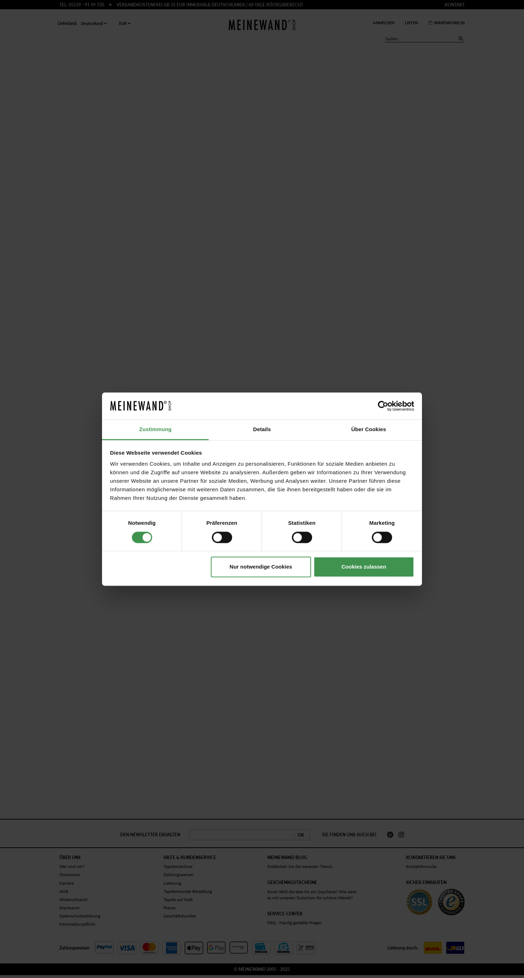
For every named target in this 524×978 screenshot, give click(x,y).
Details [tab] (262, 430)
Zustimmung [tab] (155, 430)
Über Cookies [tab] (368, 430)
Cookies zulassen (363, 567)
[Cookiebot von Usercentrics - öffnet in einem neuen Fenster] (383, 406)
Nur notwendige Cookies (261, 567)
